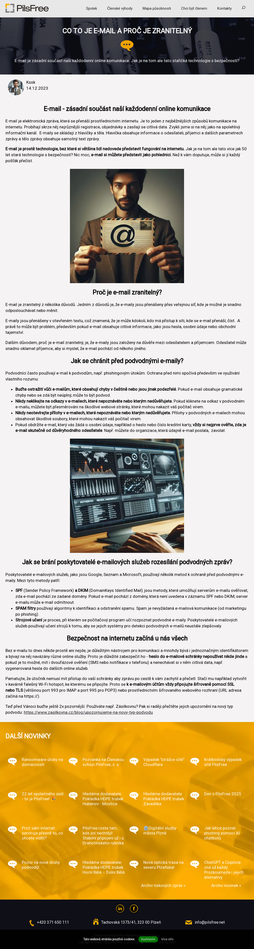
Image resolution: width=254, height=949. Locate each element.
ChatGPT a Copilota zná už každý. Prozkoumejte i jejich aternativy (224, 870)
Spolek (91, 8)
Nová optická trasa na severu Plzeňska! (163, 865)
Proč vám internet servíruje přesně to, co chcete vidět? (42, 833)
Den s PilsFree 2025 (222, 793)
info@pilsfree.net (210, 922)
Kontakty (224, 8)
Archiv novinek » (226, 885)
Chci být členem (194, 8)
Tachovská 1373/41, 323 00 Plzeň (131, 922)
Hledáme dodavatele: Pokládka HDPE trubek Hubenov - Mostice (103, 798)
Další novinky (28, 736)
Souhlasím (148, 939)
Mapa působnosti (157, 8)
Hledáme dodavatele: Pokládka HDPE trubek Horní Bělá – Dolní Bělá (104, 867)
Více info (167, 939)
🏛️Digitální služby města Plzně (159, 830)
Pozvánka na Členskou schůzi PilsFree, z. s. (103, 762)
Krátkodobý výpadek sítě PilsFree (223, 762)
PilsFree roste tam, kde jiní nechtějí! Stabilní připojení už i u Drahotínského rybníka (103, 835)
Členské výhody (119, 8)
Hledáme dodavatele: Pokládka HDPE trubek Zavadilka (163, 798)
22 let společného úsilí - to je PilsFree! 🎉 (43, 796)
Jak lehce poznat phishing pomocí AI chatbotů (222, 833)
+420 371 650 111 (53, 922)
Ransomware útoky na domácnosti (42, 762)
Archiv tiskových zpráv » (163, 885)
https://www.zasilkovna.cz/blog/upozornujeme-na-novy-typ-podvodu (88, 712)
